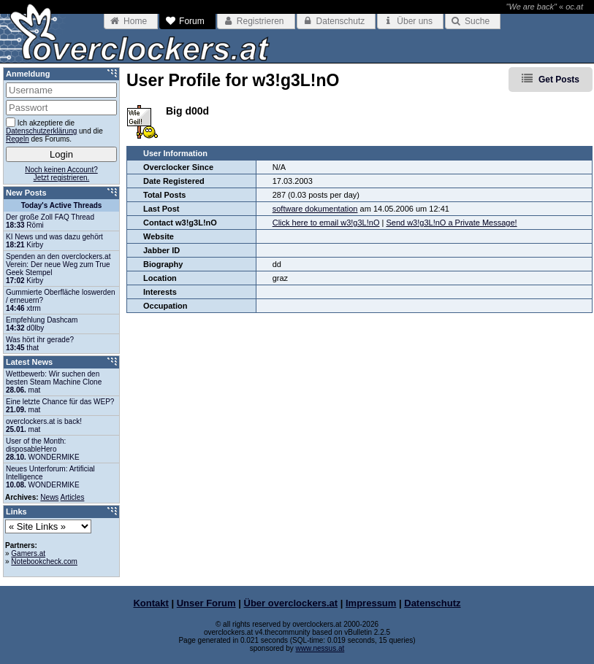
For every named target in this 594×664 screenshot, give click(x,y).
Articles (73, 497)
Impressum (371, 603)
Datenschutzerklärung (41, 131)
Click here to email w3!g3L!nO (326, 222)
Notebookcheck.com (44, 561)
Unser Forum (206, 603)
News (49, 497)
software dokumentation (315, 208)
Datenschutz (432, 603)
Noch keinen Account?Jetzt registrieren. (61, 174)
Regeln (17, 139)
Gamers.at (28, 553)
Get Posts (558, 79)
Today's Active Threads (61, 205)
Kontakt (150, 603)
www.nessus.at (320, 648)
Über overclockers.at (291, 603)
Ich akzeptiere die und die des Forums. (54, 130)
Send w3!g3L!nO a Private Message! (451, 222)
